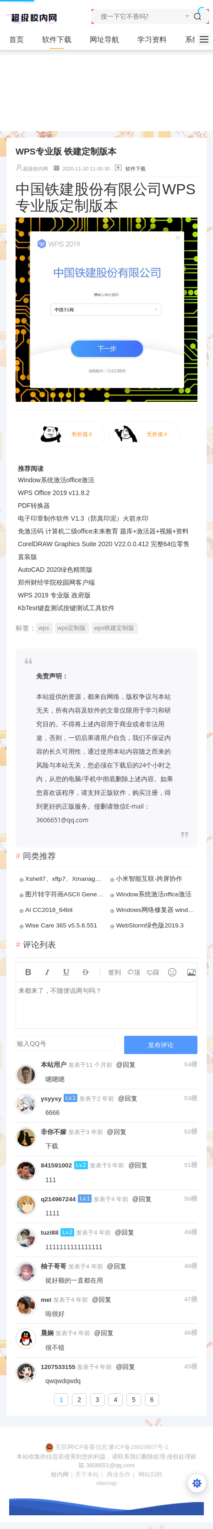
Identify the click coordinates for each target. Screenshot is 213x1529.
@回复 (126, 1064)
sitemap (106, 1483)
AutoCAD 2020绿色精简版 (55, 569)
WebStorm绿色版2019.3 (150, 925)
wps (43, 627)
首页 (16, 39)
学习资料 (156, 40)
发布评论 (161, 1044)
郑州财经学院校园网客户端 (56, 582)
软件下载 (60, 40)
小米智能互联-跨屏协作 (149, 878)
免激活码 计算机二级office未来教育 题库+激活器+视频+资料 (103, 531)
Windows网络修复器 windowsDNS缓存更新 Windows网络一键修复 (156, 909)
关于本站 (87, 1474)
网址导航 (104, 39)
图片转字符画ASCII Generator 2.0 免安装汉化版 (65, 894)
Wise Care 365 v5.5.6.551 (61, 925)
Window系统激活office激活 (56, 480)
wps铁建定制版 (114, 627)
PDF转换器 (34, 505)
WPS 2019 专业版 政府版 (54, 595)
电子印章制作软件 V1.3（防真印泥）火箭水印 (83, 518)
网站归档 (150, 1474)
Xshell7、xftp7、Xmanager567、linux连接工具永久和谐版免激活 (65, 878)
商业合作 (119, 1474)
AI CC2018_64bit (49, 909)
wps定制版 (71, 627)
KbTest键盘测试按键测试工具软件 (66, 608)
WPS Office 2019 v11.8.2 (54, 492)
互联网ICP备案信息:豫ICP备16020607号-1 (111, 1447)
